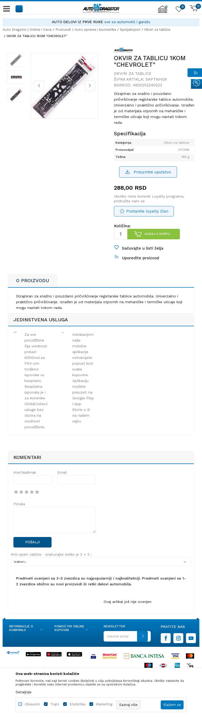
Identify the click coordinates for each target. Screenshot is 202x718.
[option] (101, 21)
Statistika (77, 704)
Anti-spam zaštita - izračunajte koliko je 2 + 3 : (51, 563)
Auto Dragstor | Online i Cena (27, 30)
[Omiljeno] (178, 10)
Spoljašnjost (130, 30)
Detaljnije (24, 692)
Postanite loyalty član (147, 215)
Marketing (104, 704)
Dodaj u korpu (157, 238)
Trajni (54, 704)
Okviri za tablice (157, 30)
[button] (19, 8)
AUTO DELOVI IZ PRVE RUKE (77, 22)
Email (62, 481)
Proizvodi (63, 30)
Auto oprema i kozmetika (95, 30)
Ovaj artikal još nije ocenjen (128, 610)
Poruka (19, 512)
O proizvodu (32, 288)
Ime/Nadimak (24, 481)
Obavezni (32, 704)
